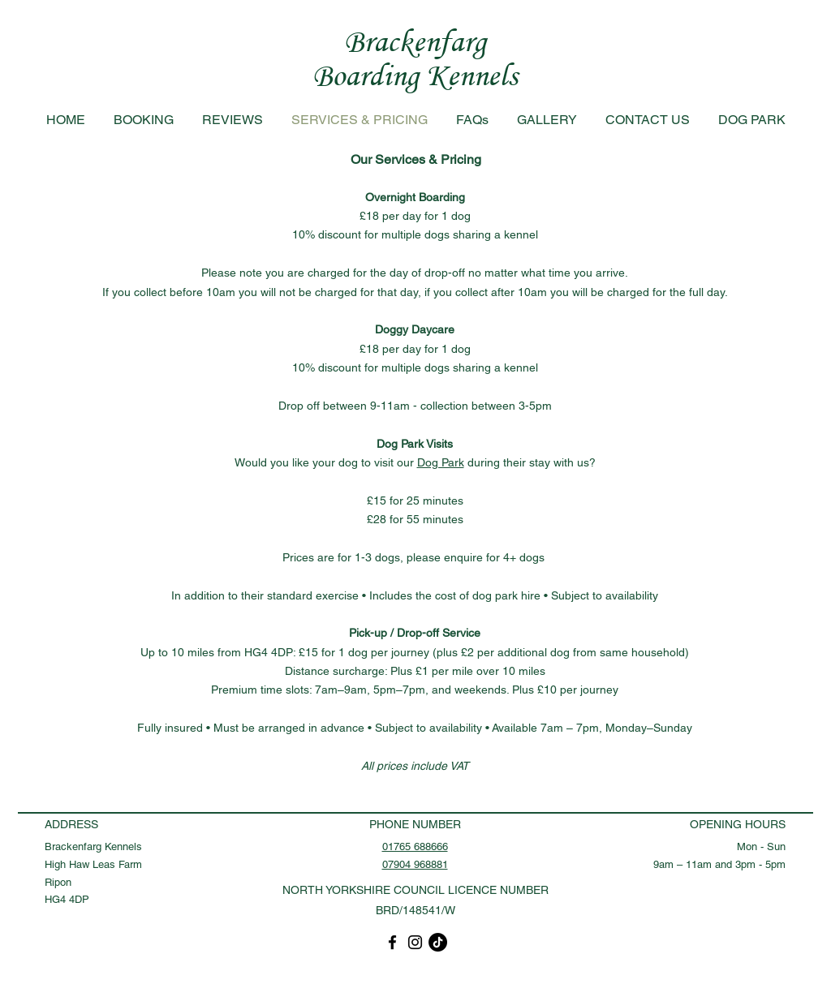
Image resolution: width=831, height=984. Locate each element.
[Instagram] (415, 942)
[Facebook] (392, 942)
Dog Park (440, 462)
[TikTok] (437, 942)
